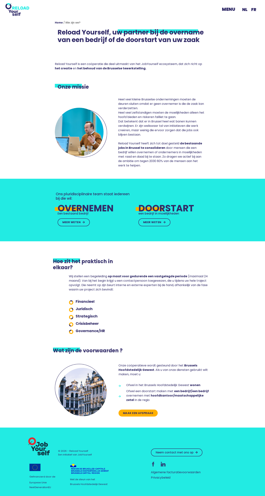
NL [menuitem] (245, 9)
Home (59, 22)
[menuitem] (244, 9)
